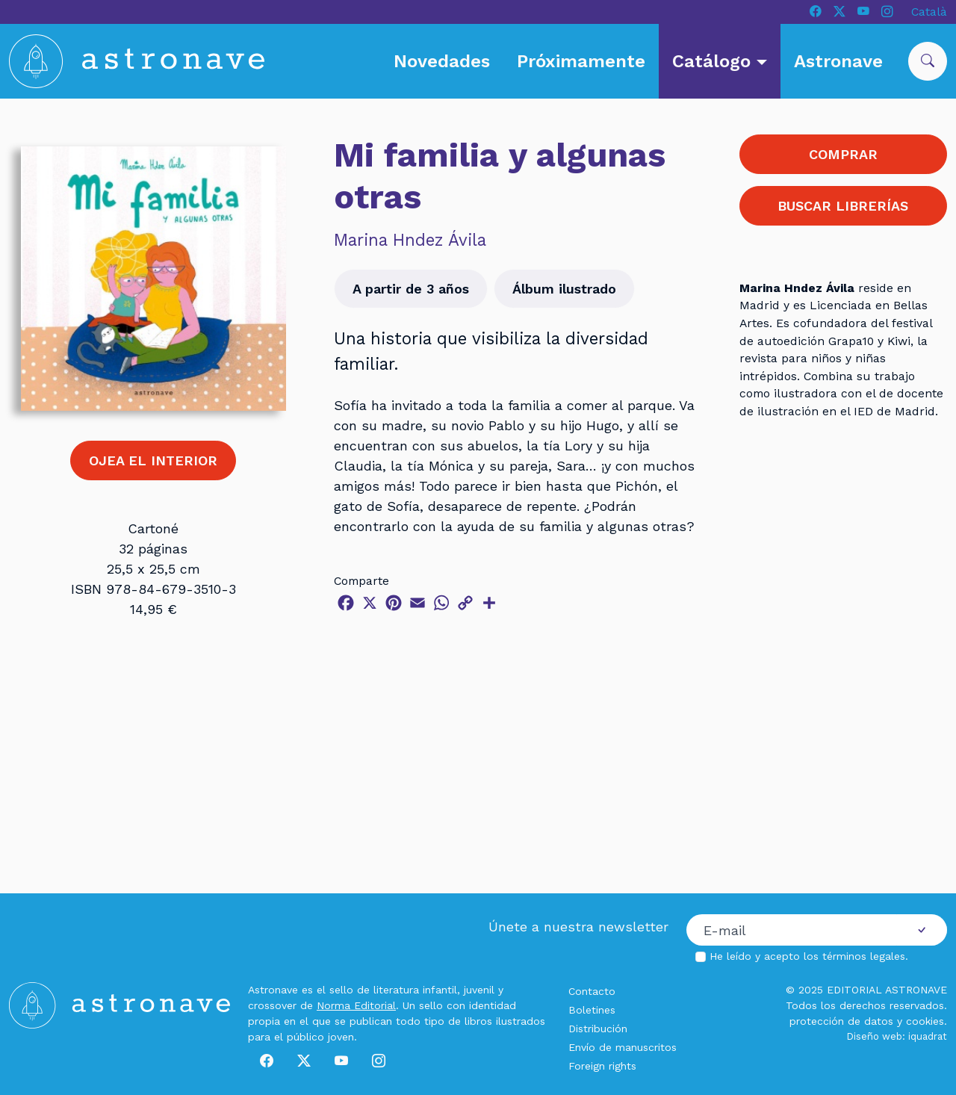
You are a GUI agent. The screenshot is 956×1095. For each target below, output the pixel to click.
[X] (839, 12)
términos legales (863, 956)
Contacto (591, 991)
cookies (925, 1021)
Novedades (442, 61)
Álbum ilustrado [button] (564, 289)
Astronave (838, 61)
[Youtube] (863, 12)
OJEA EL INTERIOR (153, 460)
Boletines (591, 1010)
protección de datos (841, 1021)
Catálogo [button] (714, 61)
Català (929, 11)
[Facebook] (816, 12)
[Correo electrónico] (791, 930)
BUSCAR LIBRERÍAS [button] (842, 206)
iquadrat (927, 1036)
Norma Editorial (356, 1005)
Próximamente (581, 61)
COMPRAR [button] (843, 154)
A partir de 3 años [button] (411, 289)
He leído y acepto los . (809, 956)
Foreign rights (602, 1066)
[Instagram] (887, 12)
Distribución (597, 1028)
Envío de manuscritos (622, 1047)
